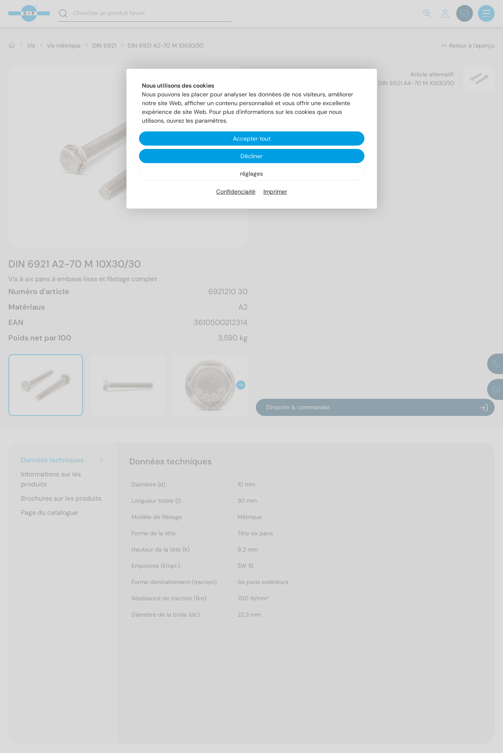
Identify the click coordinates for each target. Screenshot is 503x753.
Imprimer (275, 191)
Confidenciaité (235, 191)
